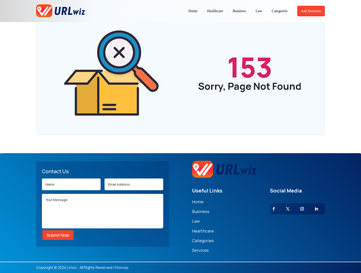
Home (193, 11)
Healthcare (215, 11)
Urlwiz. (72, 267)
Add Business (311, 11)
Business (239, 11)
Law (259, 11)
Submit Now (58, 235)
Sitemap (121, 267)
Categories (279, 11)
